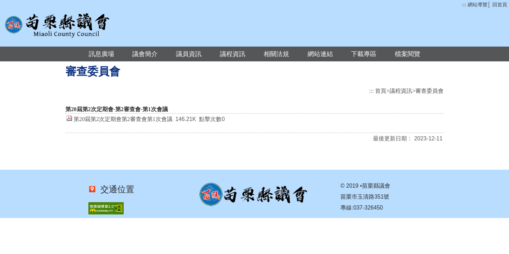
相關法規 (276, 54)
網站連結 (320, 54)
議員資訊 (188, 54)
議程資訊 (232, 54)
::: (464, 4)
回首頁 (499, 4)
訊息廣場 (101, 54)
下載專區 (363, 54)
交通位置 (115, 189)
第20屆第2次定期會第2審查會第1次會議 (123, 119)
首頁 (380, 91)
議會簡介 (145, 54)
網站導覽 (477, 4)
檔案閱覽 (407, 54)
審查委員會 (429, 91)
